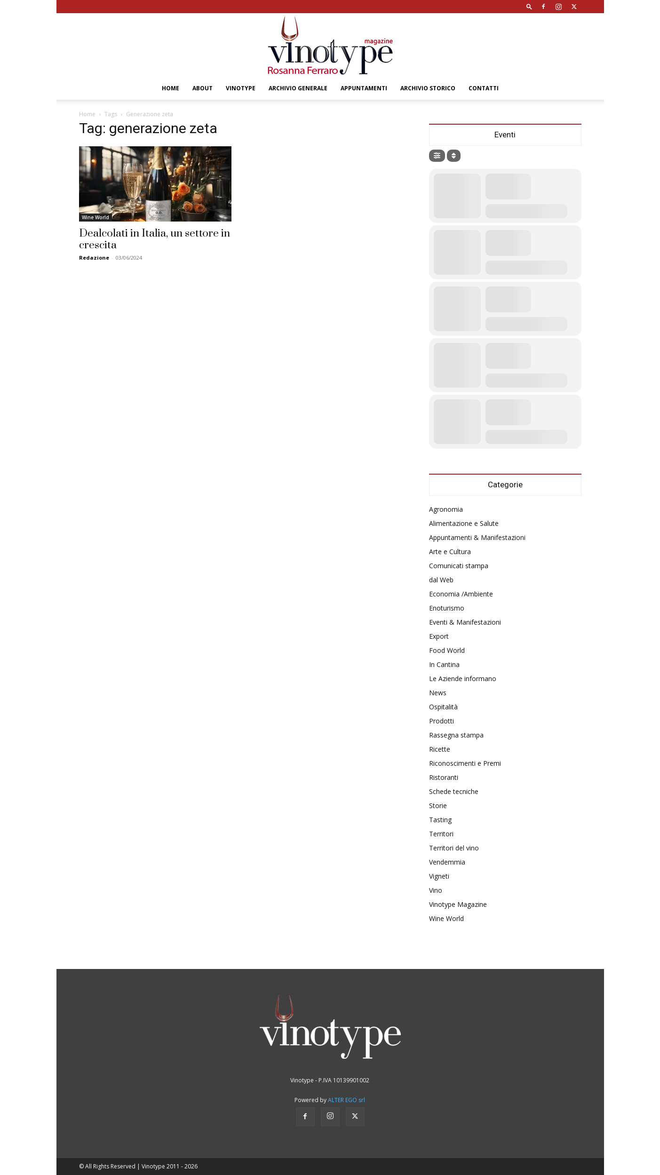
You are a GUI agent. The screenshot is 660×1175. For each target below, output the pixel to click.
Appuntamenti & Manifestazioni (477, 537)
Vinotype (240, 88)
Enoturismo (446, 607)
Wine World (95, 217)
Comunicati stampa (458, 565)
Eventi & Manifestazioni (465, 622)
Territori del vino (454, 847)
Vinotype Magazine (458, 904)
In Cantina (444, 664)
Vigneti (439, 876)
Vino (435, 890)
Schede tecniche (453, 791)
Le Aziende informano (462, 678)
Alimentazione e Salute (464, 523)
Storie (438, 805)
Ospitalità (443, 706)
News (437, 692)
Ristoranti (443, 777)
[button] (529, 6)
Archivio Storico (427, 88)
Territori (441, 833)
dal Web (441, 579)
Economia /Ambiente (461, 593)
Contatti (484, 88)
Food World (447, 650)
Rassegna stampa (456, 734)
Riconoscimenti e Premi (465, 763)
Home (170, 88)
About (202, 88)
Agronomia (446, 509)
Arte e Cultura (450, 551)
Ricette (439, 749)
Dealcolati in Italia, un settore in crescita (154, 239)
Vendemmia (447, 861)
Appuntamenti (364, 88)
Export (439, 636)
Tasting (440, 819)
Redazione (94, 257)
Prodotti (441, 720)
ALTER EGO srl (346, 1100)
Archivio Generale (298, 88)
